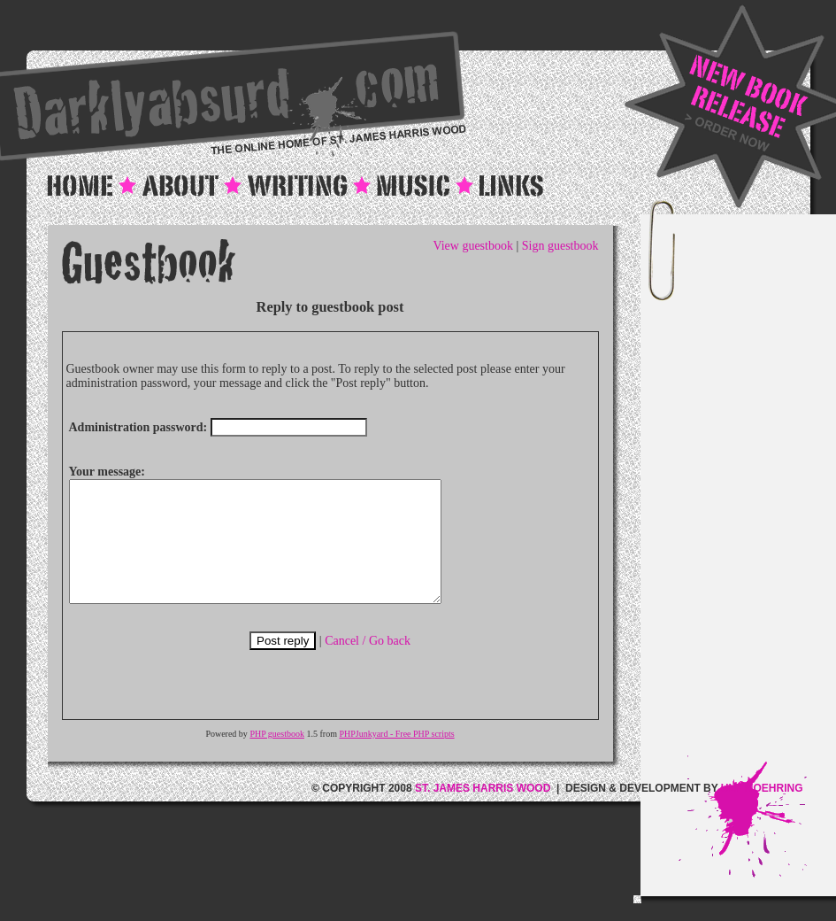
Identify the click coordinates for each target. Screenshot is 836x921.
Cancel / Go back (367, 664)
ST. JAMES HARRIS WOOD (482, 812)
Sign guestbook (560, 245)
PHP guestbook (276, 757)
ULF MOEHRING (762, 812)
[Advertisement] (758, 489)
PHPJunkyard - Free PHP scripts (396, 757)
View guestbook (473, 245)
